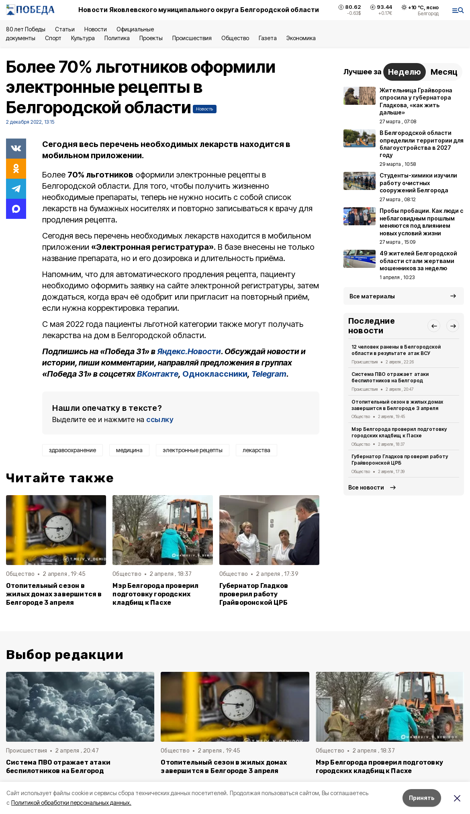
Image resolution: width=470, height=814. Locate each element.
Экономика (301, 38)
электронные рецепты (193, 450)
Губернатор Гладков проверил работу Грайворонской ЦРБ (253, 594)
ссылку (160, 419)
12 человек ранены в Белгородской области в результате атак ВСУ (396, 350)
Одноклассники (214, 374)
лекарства (256, 450)
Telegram (268, 374)
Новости (95, 29)
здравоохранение (72, 450)
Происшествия (192, 38)
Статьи (64, 29)
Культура (82, 38)
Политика (117, 38)
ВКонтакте (157, 374)
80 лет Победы (25, 29)
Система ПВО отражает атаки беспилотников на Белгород (390, 377)
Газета (268, 38)
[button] (433, 325)
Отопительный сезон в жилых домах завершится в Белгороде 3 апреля (54, 594)
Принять (422, 797)
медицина (129, 450)
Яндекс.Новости (189, 351)
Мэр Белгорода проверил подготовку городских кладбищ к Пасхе (155, 594)
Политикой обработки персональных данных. (71, 802)
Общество (235, 38)
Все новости (366, 487)
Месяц (444, 72)
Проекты (151, 38)
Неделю (404, 72)
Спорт (53, 38)
